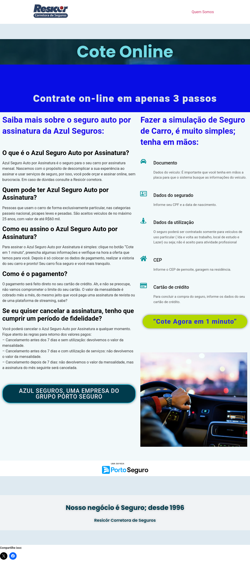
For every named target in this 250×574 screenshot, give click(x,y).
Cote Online (125, 51)
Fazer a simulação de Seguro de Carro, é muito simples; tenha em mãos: (192, 131)
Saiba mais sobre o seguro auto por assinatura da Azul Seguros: (66, 125)
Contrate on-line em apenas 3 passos (125, 98)
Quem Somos (203, 12)
